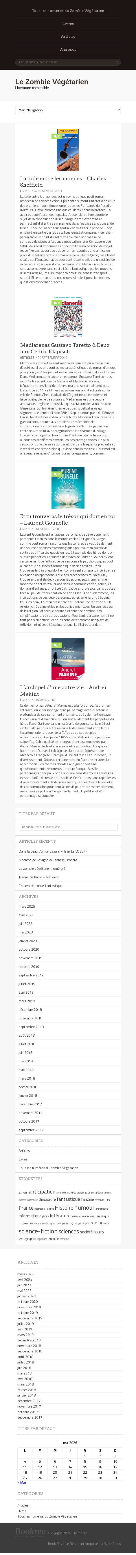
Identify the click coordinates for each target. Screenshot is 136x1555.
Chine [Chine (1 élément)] (91, 1192)
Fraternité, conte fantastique (40, 885)
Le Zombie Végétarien (51, 82)
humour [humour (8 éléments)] (84, 1207)
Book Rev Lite (58, 1543)
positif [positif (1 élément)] (65, 1223)
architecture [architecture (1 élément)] (62, 1192)
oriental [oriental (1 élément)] (44, 1223)
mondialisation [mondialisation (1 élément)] (88, 1216)
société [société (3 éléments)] (86, 1232)
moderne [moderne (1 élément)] (76, 1216)
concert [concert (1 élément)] (22, 1200)
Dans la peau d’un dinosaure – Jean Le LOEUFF (53, 851)
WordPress (112, 1543)
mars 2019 (27, 1001)
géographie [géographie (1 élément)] (40, 1208)
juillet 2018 (27, 1044)
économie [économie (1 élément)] (64, 1239)
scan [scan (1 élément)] (107, 1223)
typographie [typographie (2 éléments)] (27, 1238)
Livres (68, 24)
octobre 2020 (29, 949)
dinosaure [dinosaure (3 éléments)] (47, 1199)
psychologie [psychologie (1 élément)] (75, 1223)
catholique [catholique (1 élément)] (82, 1192)
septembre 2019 (31, 975)
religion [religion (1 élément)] (85, 1223)
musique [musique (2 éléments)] (103, 1216)
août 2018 (27, 1035)
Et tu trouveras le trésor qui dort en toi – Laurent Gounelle (67, 519)
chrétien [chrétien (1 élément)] (99, 1192)
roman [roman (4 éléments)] (97, 1222)
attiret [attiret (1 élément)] (72, 1192)
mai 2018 (26, 1061)
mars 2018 (27, 1078)
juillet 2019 (27, 983)
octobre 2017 (29, 1121)
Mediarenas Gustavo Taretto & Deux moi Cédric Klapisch (65, 348)
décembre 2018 (30, 1009)
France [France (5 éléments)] (26, 1208)
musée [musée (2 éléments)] (24, 1223)
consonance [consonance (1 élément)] (32, 1200)
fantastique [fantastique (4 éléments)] (68, 1199)
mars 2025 (27, 906)
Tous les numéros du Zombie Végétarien (68, 11)
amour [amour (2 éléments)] (23, 1192)
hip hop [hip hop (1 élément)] (50, 1208)
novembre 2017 (30, 1112)
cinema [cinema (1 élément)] (107, 1192)
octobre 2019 (29, 966)
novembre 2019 (30, 958)
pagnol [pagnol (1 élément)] (52, 1223)
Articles (68, 36)
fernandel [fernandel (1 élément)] (100, 1200)
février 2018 (28, 1086)
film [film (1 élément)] (108, 1200)
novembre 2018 (30, 1018)
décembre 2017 (30, 1104)
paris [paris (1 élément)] (59, 1223)
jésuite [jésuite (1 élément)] (45, 1216)
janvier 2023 (28, 940)
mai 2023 (26, 932)
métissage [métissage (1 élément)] (34, 1223)
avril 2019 (26, 992)
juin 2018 (25, 1052)
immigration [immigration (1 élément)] (102, 1208)
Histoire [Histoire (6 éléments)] (64, 1207)
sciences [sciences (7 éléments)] (69, 1231)
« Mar (21, 1482)
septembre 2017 (31, 1129)
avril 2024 (26, 915)
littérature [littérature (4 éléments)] (60, 1215)
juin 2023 (25, 923)
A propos (68, 49)
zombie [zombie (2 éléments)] (53, 1238)
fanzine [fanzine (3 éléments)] (87, 1199)
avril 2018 (26, 1069)
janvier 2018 (28, 1095)
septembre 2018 (31, 1026)
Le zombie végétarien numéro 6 (42, 868)
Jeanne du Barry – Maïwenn (39, 877)
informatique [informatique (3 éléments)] (30, 1216)
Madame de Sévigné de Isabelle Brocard (48, 859)
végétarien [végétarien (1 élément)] (42, 1239)
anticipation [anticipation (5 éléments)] (42, 1192)
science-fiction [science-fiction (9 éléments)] (38, 1231)
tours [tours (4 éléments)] (99, 1231)
